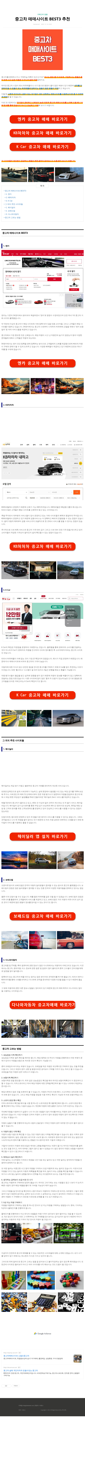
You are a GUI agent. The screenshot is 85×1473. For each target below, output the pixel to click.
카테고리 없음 (42, 14)
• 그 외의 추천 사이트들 (13, 204)
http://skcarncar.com (10, 1367)
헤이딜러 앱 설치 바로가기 (42, 836)
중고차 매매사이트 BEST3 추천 (42, 19)
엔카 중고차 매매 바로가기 (42, 119)
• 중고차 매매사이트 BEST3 (14, 190)
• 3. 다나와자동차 (12, 214)
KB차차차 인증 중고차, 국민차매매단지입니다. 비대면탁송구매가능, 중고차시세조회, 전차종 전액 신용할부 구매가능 (42, 1374)
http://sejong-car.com (11, 1353)
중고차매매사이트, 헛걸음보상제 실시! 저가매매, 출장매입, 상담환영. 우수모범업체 (33, 1358)
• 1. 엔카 (8, 194)
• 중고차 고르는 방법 (12, 217)
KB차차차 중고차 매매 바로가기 (42, 133)
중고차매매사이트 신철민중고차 (16, 1356)
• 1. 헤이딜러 (10, 207)
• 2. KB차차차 (10, 197)
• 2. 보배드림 (10, 211)
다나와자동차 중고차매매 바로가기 (43, 1005)
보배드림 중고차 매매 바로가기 (42, 916)
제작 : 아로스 (22, 1410)
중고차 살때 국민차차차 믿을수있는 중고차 (21, 1370)
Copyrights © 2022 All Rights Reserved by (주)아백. (53, 1410)
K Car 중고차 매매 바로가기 (42, 147)
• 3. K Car (8, 201)
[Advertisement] (42, 423)
